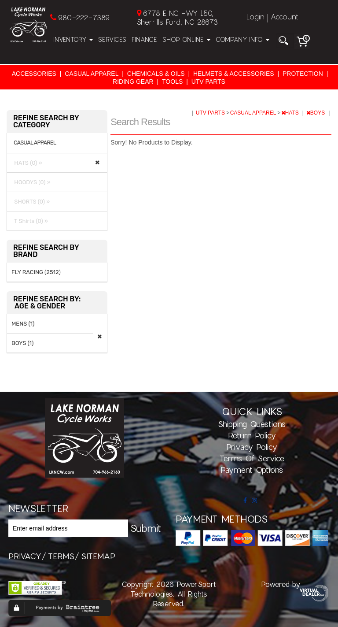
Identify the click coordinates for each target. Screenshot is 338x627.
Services (112, 39)
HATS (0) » (26, 163)
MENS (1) (22, 323)
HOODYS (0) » (31, 182)
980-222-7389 (84, 17)
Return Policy (252, 435)
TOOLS (172, 81)
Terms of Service (252, 458)
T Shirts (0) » (29, 221)
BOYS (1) (22, 343)
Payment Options (251, 470)
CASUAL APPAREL (91, 73)
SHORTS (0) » (30, 201)
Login (255, 16)
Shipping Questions (252, 424)
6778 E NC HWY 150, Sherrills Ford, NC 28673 (177, 17)
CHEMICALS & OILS (156, 73)
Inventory (73, 39)
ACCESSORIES (34, 73)
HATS (290, 113)
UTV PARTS (208, 81)
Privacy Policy (251, 447)
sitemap (98, 556)
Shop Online (186, 39)
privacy (24, 556)
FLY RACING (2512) (36, 272)
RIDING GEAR (133, 81)
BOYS (316, 113)
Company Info (242, 39)
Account (284, 16)
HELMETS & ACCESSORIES (233, 73)
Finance (144, 39)
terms (61, 556)
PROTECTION (303, 73)
